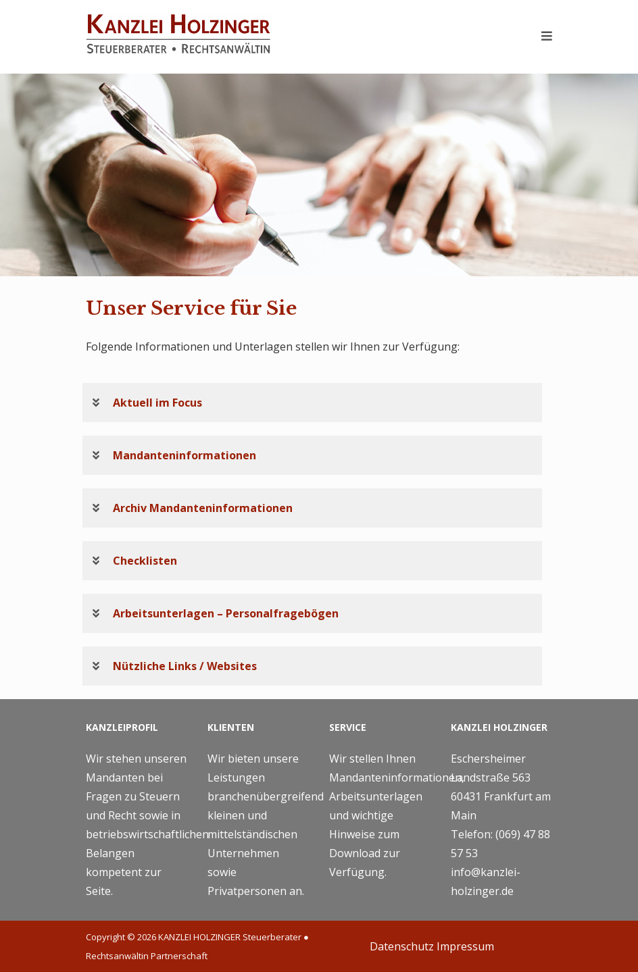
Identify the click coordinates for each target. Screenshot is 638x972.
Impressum (465, 946)
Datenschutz (402, 946)
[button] (312, 402)
